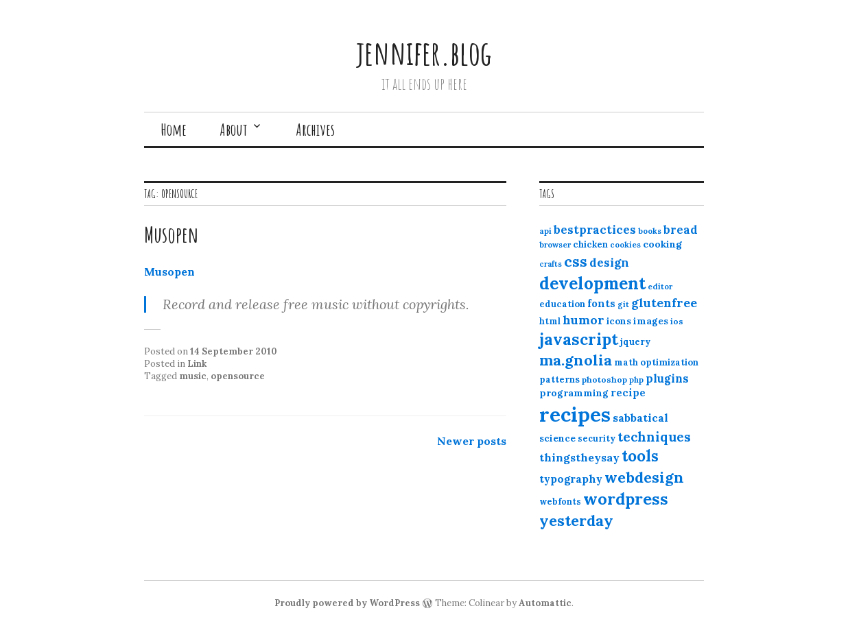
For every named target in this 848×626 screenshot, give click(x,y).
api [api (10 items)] (545, 231)
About (234, 129)
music (193, 376)
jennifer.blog (424, 52)
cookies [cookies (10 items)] (625, 245)
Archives (315, 129)
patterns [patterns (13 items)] (559, 379)
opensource (238, 376)
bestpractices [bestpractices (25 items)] (595, 229)
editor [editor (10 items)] (660, 286)
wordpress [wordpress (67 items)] (625, 498)
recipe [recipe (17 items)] (628, 392)
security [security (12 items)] (596, 438)
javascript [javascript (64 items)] (578, 339)
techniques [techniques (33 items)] (654, 437)
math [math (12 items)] (626, 362)
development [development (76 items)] (592, 283)
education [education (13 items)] (562, 304)
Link (197, 364)
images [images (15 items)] (650, 321)
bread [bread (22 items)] (680, 230)
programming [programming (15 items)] (574, 393)
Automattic (545, 603)
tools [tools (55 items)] (640, 456)
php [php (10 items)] (636, 380)
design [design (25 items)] (609, 262)
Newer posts (471, 441)
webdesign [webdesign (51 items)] (644, 477)
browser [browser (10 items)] (555, 245)
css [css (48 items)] (575, 261)
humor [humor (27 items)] (583, 320)
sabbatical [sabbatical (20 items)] (640, 417)
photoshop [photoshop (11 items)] (604, 379)
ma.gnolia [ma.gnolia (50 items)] (575, 360)
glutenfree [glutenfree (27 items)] (664, 303)
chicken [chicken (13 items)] (590, 244)
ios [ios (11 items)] (676, 321)
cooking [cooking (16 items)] (662, 244)
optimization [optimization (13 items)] (669, 362)
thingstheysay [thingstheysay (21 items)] (579, 457)
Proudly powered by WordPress (347, 603)
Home (174, 129)
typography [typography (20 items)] (570, 478)
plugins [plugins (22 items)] (667, 378)
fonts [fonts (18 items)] (601, 303)
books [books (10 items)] (649, 231)
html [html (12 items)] (550, 321)
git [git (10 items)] (623, 304)
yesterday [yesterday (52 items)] (576, 520)
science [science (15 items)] (557, 438)
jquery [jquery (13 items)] (635, 342)
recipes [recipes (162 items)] (575, 414)
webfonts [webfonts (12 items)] (560, 501)
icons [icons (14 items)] (618, 321)
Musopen (171, 234)
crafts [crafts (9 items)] (550, 264)
